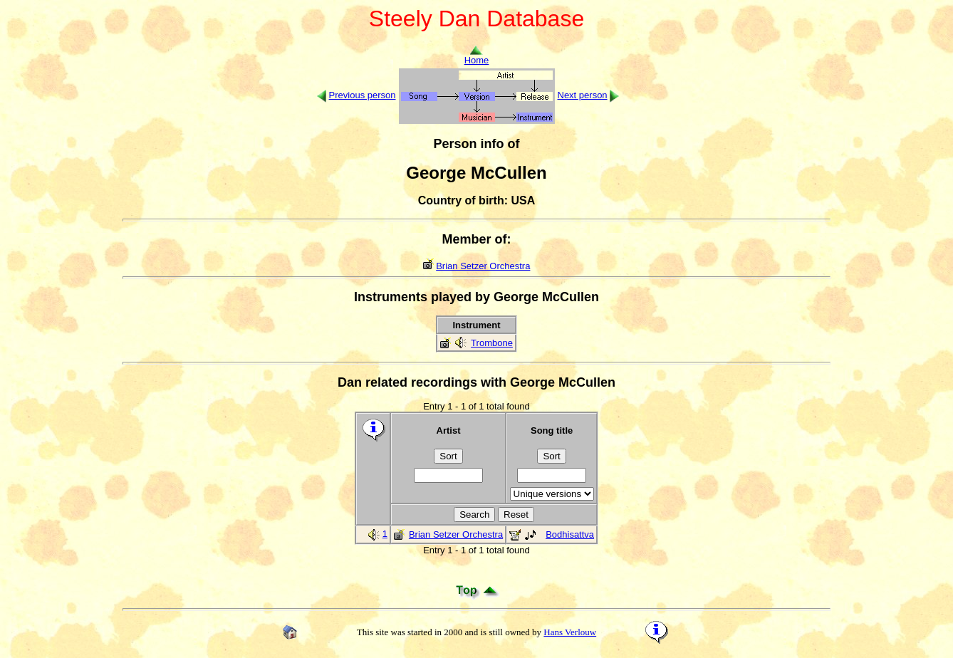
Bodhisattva (570, 534)
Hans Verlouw (569, 632)
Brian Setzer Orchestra (483, 266)
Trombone (492, 343)
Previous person (362, 95)
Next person (583, 95)
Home (476, 56)
